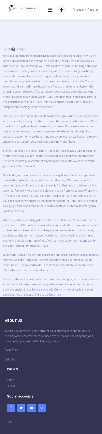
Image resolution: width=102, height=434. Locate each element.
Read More (12, 349)
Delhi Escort (12, 359)
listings (11, 385)
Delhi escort (50, 55)
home (10, 379)
